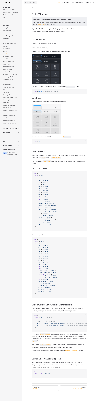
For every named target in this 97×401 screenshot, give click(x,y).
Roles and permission (71, 350)
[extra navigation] (93, 2)
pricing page (41, 24)
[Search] (30, 2)
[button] (11, 7)
